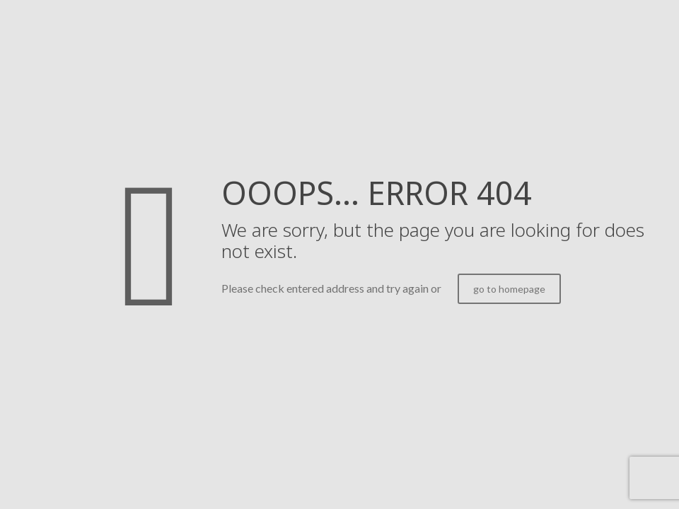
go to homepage (509, 289)
